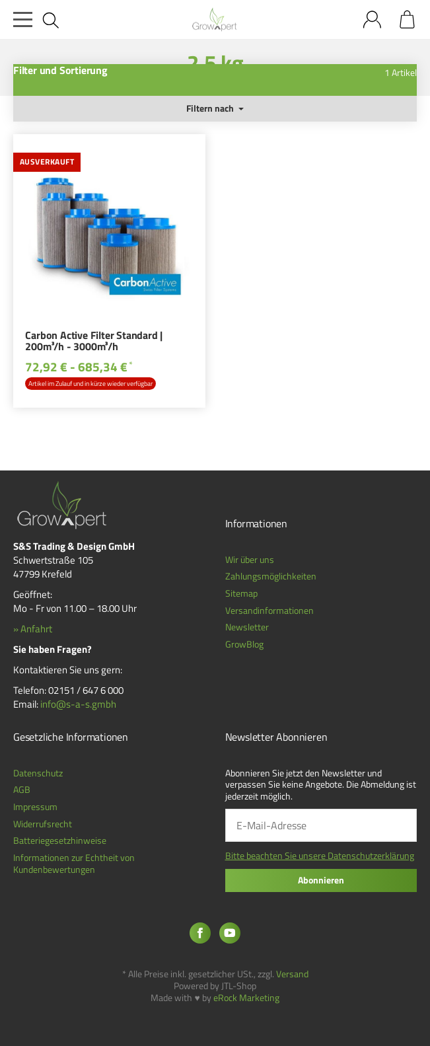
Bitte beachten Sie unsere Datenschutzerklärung (319, 855)
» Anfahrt (32, 628)
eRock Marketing (246, 997)
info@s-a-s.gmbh (78, 704)
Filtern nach (215, 108)
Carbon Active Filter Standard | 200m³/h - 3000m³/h (93, 342)
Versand (292, 974)
